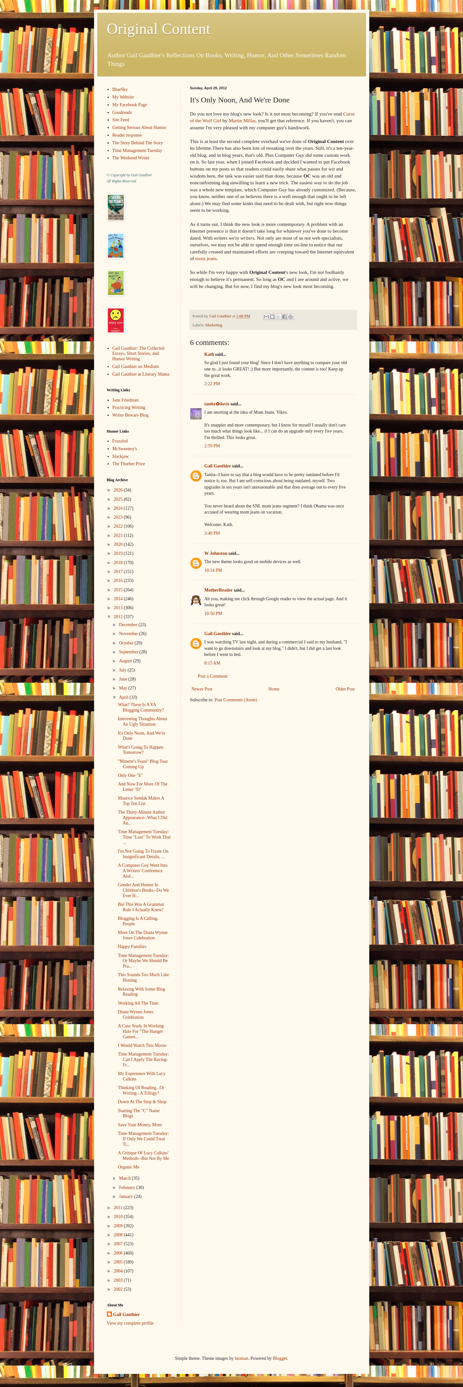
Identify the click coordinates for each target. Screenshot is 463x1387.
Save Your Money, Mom (140, 1124)
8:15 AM (212, 663)
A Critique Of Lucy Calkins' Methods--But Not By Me (143, 1156)
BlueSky (120, 89)
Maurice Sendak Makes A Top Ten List (141, 801)
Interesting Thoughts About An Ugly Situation (142, 721)
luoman (241, 1358)
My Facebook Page (129, 104)
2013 (119, 607)
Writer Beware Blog (130, 415)
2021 (119, 535)
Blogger (280, 1358)
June (123, 679)
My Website (123, 97)
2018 (119, 562)
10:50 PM (213, 613)
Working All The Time (138, 1003)
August (126, 660)
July (123, 670)
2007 (119, 1243)
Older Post (345, 689)
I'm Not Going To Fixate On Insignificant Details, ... (143, 854)
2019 (119, 553)
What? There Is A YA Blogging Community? (141, 707)
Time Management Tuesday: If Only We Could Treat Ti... (143, 1139)
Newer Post (202, 689)
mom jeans (206, 258)
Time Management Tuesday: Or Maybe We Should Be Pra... (143, 961)
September (129, 652)
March (125, 1178)
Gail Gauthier (217, 466)
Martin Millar (242, 120)
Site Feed (120, 119)
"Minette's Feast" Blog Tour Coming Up (143, 764)
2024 (119, 508)
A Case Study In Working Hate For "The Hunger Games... (141, 1031)
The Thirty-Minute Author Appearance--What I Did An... (142, 817)
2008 (119, 1234)
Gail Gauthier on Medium (135, 366)
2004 (119, 1271)
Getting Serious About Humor (139, 127)
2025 (119, 499)
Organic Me (128, 1167)
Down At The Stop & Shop (142, 1101)
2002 (119, 1289)
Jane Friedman (125, 400)
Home (273, 689)
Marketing (213, 325)
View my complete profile (130, 1323)
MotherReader (218, 590)
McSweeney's (124, 448)
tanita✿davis (216, 404)
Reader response (127, 135)
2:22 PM (212, 383)
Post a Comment (213, 676)
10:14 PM (213, 570)
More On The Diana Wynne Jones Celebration (143, 935)
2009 (119, 1226)
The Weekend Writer (130, 157)
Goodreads (122, 112)
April (124, 697)
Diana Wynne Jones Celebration (135, 1014)
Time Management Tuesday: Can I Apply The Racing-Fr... (143, 1059)
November (129, 633)
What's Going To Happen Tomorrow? (140, 750)
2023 (119, 517)
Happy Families (132, 946)
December (129, 624)
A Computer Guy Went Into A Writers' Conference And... (142, 871)
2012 (119, 616)
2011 (119, 1207)
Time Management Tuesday (137, 150)
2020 (119, 544)
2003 (119, 1280)
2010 (119, 1216)
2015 (119, 589)
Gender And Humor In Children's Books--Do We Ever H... (143, 890)
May (123, 688)
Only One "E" (130, 775)
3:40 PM (212, 533)
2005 (119, 1262)
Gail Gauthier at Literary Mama (140, 374)
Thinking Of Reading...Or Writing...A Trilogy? (141, 1090)
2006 (119, 1253)
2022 (119, 526)
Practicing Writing (128, 407)
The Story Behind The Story (137, 142)
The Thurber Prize (128, 463)
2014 (119, 598)
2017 (119, 571)
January (126, 1196)
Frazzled (120, 441)
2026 (119, 490)
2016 (119, 580)
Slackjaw (120, 456)
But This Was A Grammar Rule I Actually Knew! (141, 907)
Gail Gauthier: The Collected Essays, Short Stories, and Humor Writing (138, 354)
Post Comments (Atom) (236, 699)
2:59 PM (212, 445)
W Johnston (216, 553)
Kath (209, 354)
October (127, 643)
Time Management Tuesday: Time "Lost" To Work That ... (144, 837)
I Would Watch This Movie (142, 1045)
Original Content (159, 28)
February (127, 1187)
